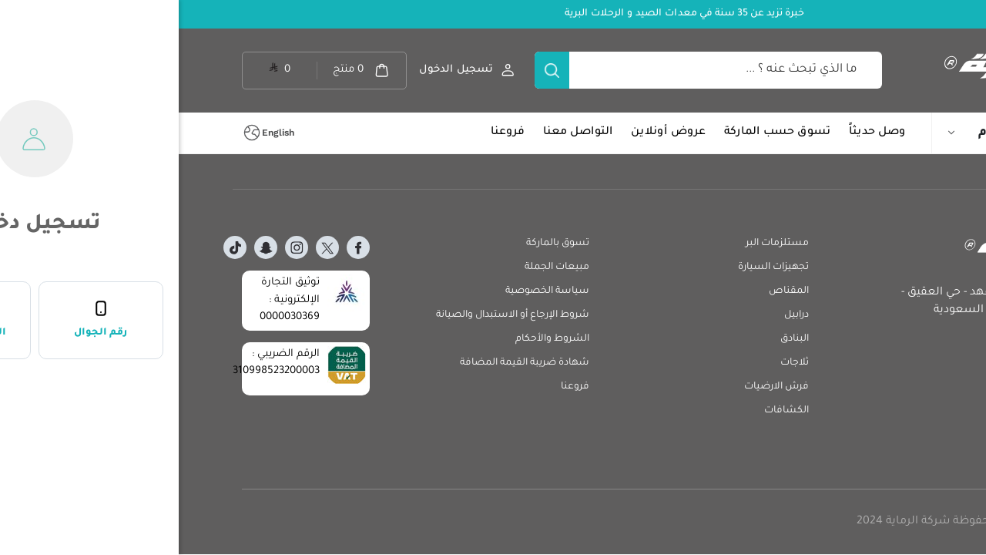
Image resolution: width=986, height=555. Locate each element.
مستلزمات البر (598, 243)
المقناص (610, 291)
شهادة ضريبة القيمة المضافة (346, 363)
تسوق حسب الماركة (598, 132)
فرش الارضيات (597, 387)
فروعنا (329, 132)
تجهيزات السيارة (594, 267)
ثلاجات (616, 363)
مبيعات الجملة (378, 267)
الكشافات (607, 410)
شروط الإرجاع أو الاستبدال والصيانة (334, 315)
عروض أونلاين (489, 132)
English (99, 132)
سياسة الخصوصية (369, 291)
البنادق (616, 339)
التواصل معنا (399, 132)
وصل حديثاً (698, 132)
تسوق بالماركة (379, 243)
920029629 (894, 328)
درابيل (617, 315)
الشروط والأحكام (374, 339)
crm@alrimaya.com (873, 371)
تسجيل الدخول (277, 70)
